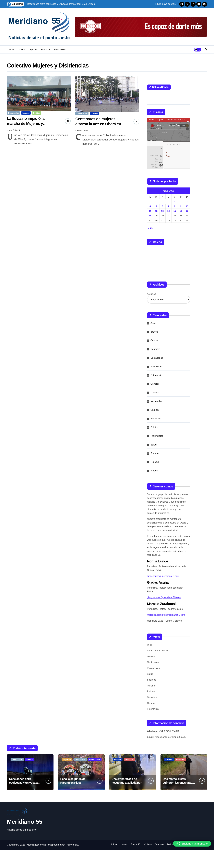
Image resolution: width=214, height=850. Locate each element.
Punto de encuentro (157, 650)
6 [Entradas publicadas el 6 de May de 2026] (162, 206)
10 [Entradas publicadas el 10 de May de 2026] (187, 206)
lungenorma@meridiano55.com (163, 576)
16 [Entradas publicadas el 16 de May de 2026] (181, 211)
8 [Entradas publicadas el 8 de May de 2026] (174, 206)
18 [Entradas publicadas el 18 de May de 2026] (150, 215)
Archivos (151, 294)
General (155, 384)
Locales (21, 49)
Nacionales (156, 401)
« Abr (150, 228)
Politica (36, 113)
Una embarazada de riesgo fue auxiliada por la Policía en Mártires (127, 782)
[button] (192, 844)
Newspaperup (54, 845)
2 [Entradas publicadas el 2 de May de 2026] (180, 201)
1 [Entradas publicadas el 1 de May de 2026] (174, 201)
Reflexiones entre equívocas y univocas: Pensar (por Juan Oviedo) (25, 782)
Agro (153, 323)
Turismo (155, 462)
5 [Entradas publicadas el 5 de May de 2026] (156, 206)
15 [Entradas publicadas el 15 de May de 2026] (175, 211)
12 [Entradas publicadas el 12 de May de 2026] (156, 211)
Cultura (154, 340)
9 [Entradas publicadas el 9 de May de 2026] (180, 206)
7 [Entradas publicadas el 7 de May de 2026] (168, 206)
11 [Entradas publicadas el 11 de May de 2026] (150, 211)
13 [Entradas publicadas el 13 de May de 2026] (162, 211)
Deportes (33, 49)
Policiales (45, 49)
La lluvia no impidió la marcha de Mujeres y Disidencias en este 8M (27, 123)
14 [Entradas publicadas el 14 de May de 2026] (168, 211)
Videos (154, 470)
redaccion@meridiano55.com (170, 737)
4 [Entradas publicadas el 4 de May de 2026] (150, 206)
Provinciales (60, 49)
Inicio (11, 49)
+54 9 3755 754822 (169, 731)
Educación (156, 366)
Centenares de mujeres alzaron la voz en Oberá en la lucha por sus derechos (100, 124)
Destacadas (13, 113)
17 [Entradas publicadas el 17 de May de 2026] (187, 211)
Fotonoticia (156, 375)
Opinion (155, 410)
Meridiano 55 (24, 822)
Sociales (155, 453)
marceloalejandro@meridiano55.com (166, 615)
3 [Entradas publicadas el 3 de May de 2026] (187, 201)
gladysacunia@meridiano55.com (164, 597)
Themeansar (71, 845)
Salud (154, 444)
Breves (154, 332)
